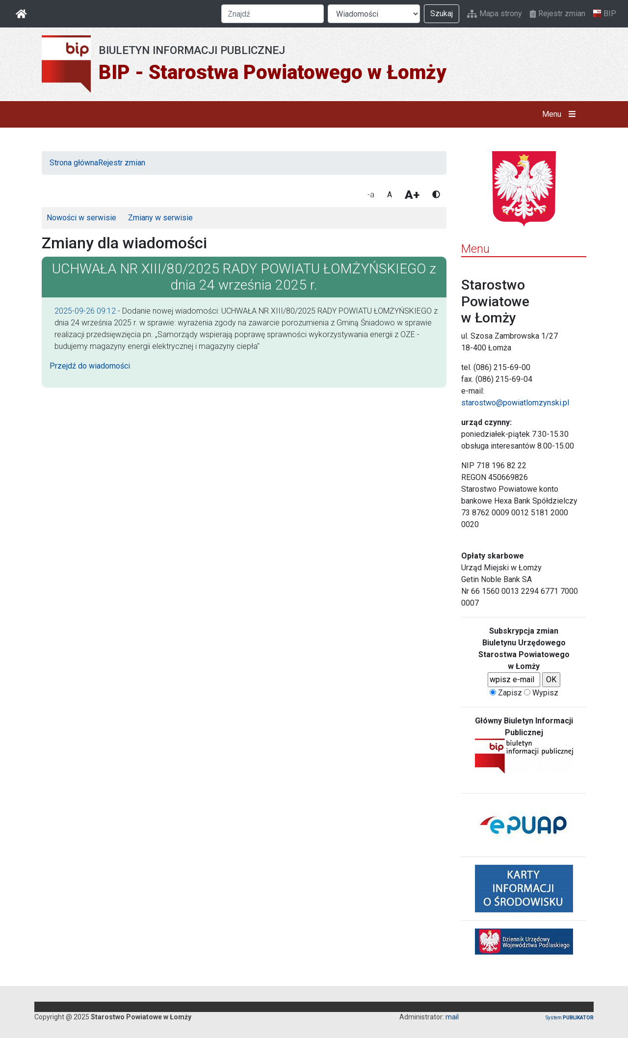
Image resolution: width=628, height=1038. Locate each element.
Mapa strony (494, 13)
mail (452, 1017)
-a (370, 194)
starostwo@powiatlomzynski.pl (515, 402)
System (570, 1017)
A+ (412, 195)
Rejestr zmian (557, 13)
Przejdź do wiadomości (90, 366)
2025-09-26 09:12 (85, 311)
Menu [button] (561, 114)
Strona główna (74, 162)
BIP (604, 14)
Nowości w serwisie (81, 217)
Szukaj (441, 13)
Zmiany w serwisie (160, 217)
